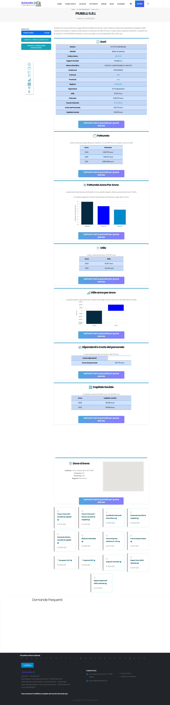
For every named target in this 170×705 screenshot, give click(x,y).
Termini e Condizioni (128, 676)
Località (82, 4)
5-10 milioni (118, 103)
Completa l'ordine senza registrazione (36, 47)
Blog (112, 4)
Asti (118, 75)
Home (59, 4)
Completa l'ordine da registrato (36, 40)
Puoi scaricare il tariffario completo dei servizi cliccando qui (44, 694)
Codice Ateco (70, 4)
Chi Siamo (121, 4)
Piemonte (118, 84)
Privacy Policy (126, 673)
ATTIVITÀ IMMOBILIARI (83, 9)
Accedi (139, 4)
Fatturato (93, 4)
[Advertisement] (101, 441)
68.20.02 (118, 56)
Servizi (103, 4)
